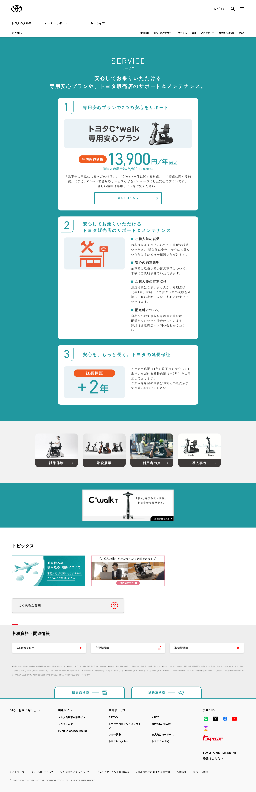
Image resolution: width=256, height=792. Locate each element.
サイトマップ (17, 772)
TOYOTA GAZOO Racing (72, 731)
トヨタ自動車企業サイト (71, 717)
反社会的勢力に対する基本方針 (152, 772)
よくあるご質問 (29, 605)
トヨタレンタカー (119, 741)
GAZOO (113, 717)
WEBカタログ (25, 648)
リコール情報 (200, 772)
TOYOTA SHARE (162, 724)
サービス (182, 33)
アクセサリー (207, 33)
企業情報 (182, 772)
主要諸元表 (102, 648)
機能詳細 (144, 33)
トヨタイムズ (65, 724)
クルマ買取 (115, 734)
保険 (194, 33)
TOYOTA (17, 9)
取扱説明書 (181, 648)
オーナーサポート (56, 23)
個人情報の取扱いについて (75, 772)
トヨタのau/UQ (160, 741)
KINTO (156, 717)
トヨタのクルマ (21, 23)
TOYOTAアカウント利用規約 (112, 772)
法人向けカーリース (163, 734)
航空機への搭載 (226, 33)
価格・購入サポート (163, 33)
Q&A (241, 33)
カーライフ (97, 23)
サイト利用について (42, 772)
